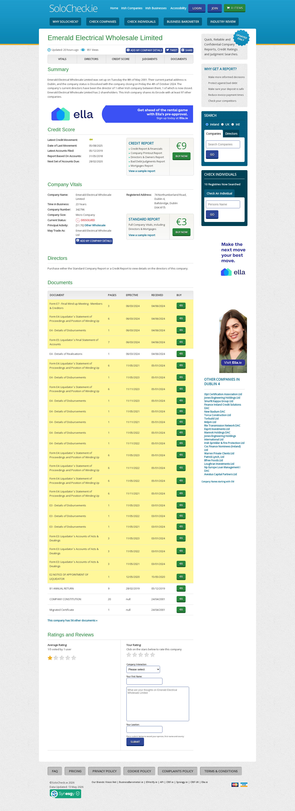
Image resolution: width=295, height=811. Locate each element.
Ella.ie (204, 782)
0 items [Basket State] (234, 8)
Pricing (75, 771)
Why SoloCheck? (65, 22)
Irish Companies (131, 8)
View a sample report (142, 171)
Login (196, 8)
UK (227, 124)
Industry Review (223, 22)
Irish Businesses (156, 8)
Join (215, 8)
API (161, 782)
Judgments (149, 59)
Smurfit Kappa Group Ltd (218, 401)
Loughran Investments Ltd (219, 464)
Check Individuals (141, 22)
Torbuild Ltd (211, 418)
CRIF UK (194, 782)
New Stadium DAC (214, 411)
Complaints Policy (177, 771)
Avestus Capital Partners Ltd (220, 474)
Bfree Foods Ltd (213, 460)
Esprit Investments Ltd (217, 429)
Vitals (62, 59)
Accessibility (178, 8)
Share (188, 50)
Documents (179, 59)
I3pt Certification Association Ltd (223, 394)
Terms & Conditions (221, 771)
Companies (213, 134)
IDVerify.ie (151, 782)
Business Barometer (183, 22)
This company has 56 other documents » (72, 620)
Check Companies (102, 22)
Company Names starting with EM (217, 481)
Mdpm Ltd (210, 422)
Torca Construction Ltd (217, 415)
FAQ (55, 771)
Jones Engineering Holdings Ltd (222, 397)
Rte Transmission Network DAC (222, 425)
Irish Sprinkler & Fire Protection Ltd (224, 443)
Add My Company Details (146, 50)
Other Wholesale (95, 225)
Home (114, 8)
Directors (91, 59)
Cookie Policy (139, 771)
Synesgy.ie (182, 782)
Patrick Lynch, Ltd (214, 457)
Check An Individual (219, 193)
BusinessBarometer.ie (131, 782)
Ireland (214, 124)
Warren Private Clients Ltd (219, 453)
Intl (238, 124)
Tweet (173, 50)
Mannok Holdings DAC (217, 432)
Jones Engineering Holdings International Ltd (220, 437)
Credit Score (120, 59)
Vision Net (110, 782)
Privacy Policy (104, 771)
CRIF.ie (170, 782)
